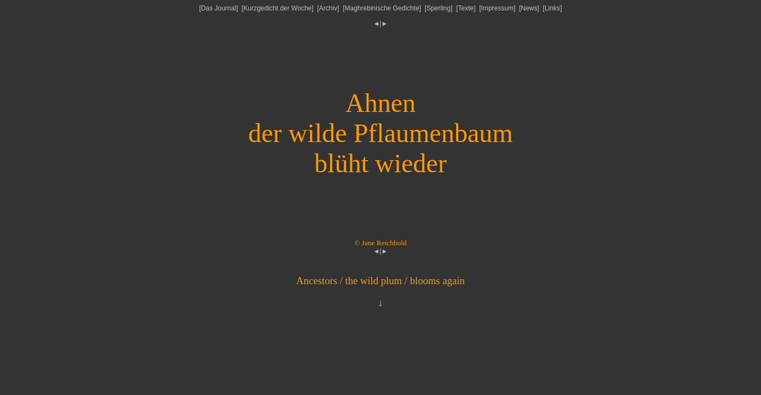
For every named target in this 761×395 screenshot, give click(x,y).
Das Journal (218, 8)
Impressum (497, 8)
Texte (466, 8)
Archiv (328, 8)
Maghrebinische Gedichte (382, 8)
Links (552, 8)
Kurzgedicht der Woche (277, 8)
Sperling (439, 8)
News (529, 8)
